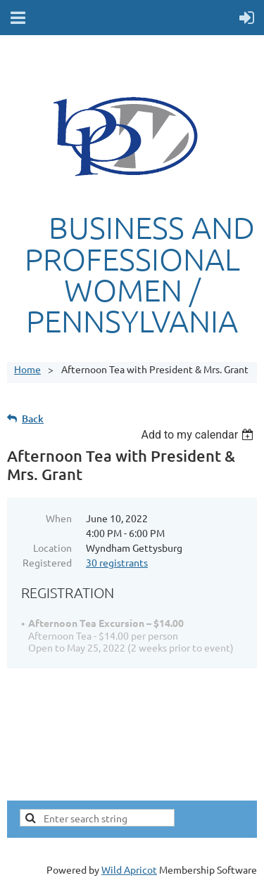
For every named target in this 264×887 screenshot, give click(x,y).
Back (33, 418)
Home (27, 369)
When (59, 518)
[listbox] (199, 435)
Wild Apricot (129, 869)
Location (52, 547)
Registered (47, 562)
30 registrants (117, 562)
